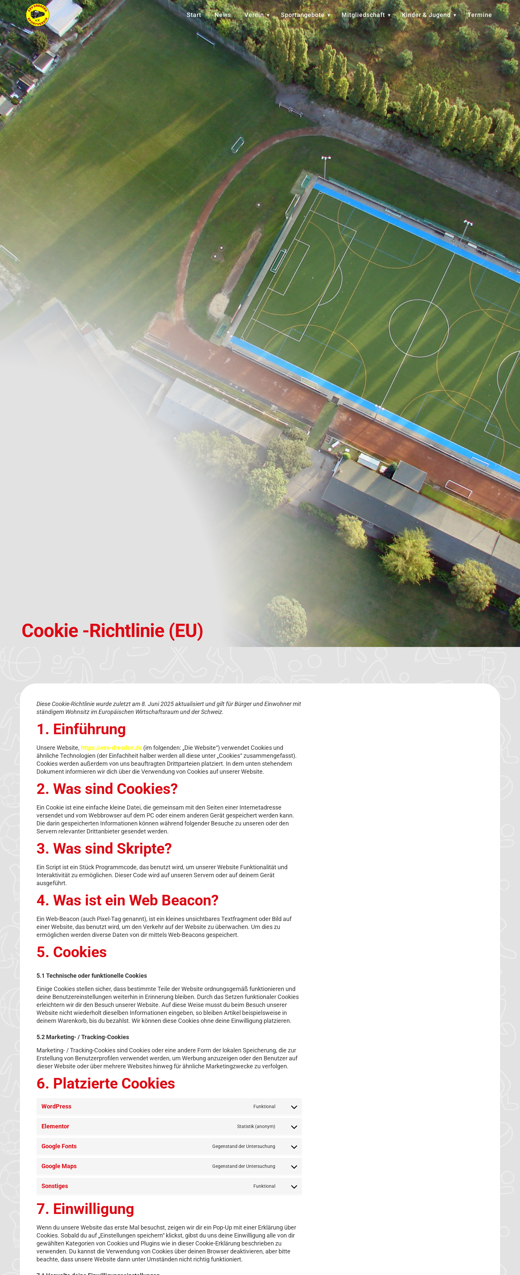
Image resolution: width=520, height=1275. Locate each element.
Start (194, 14)
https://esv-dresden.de (111, 750)
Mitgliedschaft (363, 14)
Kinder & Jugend (426, 14)
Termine (480, 14)
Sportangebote (303, 14)
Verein (254, 14)
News (223, 14)
